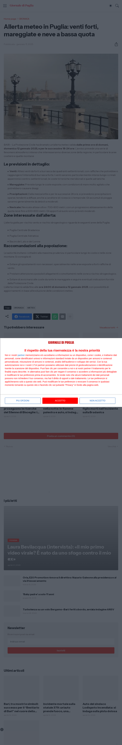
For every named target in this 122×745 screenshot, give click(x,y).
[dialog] (61, 372)
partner (21, 355)
